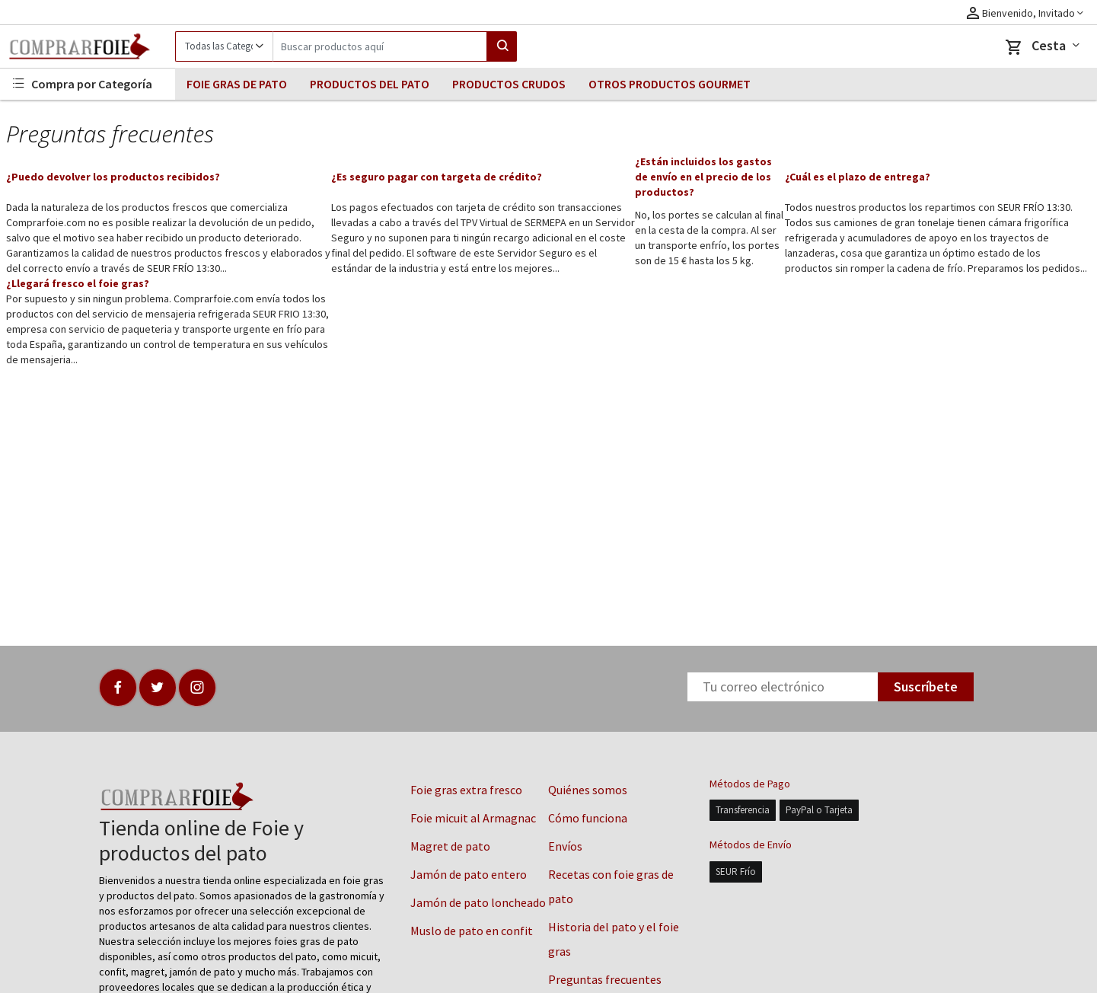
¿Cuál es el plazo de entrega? (857, 177)
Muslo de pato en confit (471, 930)
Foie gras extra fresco (466, 789)
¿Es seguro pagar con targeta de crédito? (436, 177)
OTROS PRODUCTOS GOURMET (669, 83)
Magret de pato (450, 846)
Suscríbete (926, 686)
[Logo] (87, 46)
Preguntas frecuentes (605, 979)
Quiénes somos (587, 789)
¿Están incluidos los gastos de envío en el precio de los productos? (703, 177)
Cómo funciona (587, 817)
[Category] (224, 46)
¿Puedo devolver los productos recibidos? (113, 177)
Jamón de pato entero (468, 874)
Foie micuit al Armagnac (473, 817)
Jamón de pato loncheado (478, 902)
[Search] (380, 46)
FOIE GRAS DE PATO (237, 83)
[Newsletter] (782, 686)
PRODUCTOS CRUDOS (509, 83)
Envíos (565, 846)
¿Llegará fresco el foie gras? (77, 283)
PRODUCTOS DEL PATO (369, 83)
